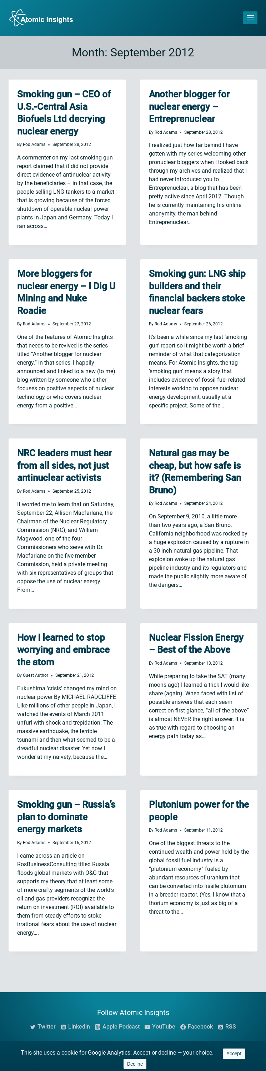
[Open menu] (250, 17)
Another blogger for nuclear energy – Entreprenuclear (189, 106)
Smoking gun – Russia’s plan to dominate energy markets (66, 816)
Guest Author (35, 675)
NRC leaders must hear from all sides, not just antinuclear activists (64, 465)
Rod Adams (34, 144)
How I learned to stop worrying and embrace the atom (63, 650)
